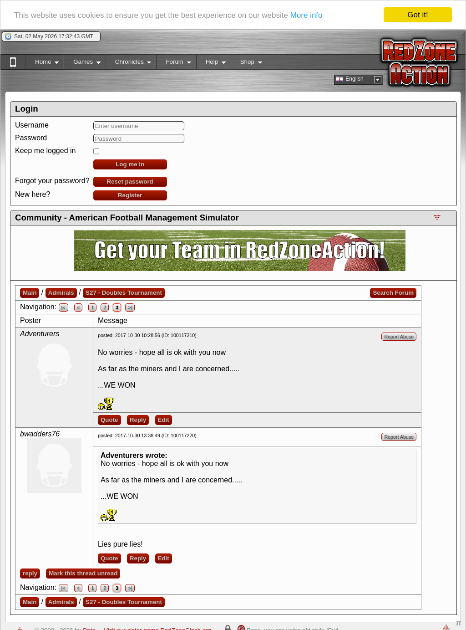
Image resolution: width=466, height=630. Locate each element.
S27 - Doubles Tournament (124, 292)
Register (130, 195)
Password (31, 138)
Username (32, 125)
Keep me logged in (45, 150)
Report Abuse (399, 336)
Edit (163, 419)
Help (211, 63)
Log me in (130, 164)
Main (29, 292)
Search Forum (393, 292)
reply (30, 573)
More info (306, 14)
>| (130, 307)
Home (42, 63)
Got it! (417, 14)
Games (82, 63)
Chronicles (129, 63)
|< (63, 307)
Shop (246, 63)
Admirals (61, 292)
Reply (138, 419)
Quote (109, 419)
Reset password (130, 181)
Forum (173, 63)
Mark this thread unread (83, 573)
